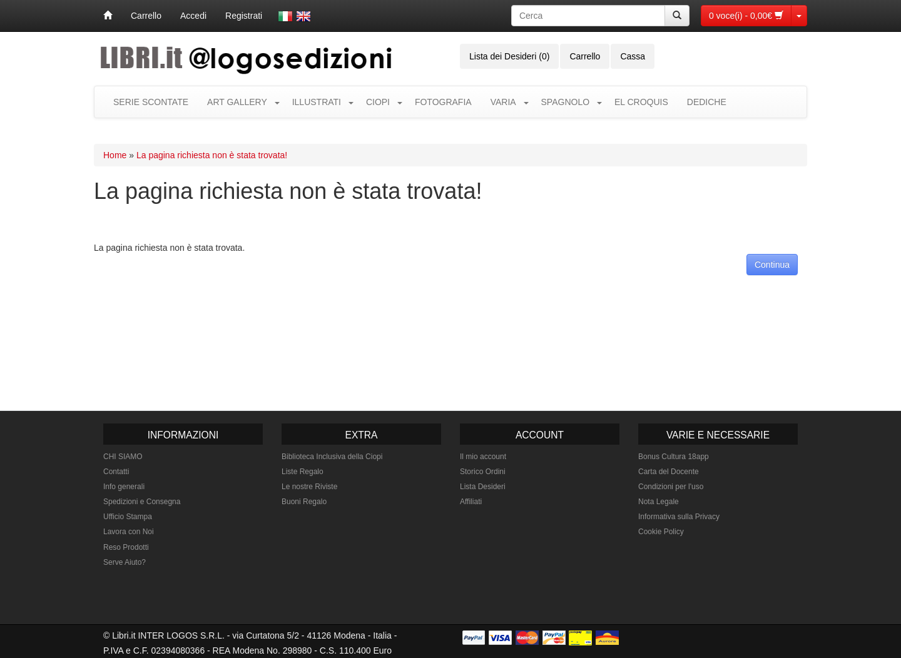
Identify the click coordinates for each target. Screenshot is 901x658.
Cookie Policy (661, 531)
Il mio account (483, 456)
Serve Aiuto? (124, 562)
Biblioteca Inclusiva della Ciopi (332, 456)
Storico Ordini (483, 471)
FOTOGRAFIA (443, 102)
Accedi (193, 16)
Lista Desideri (483, 486)
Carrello (146, 16)
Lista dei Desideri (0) (509, 56)
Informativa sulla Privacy (679, 516)
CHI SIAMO (123, 456)
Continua (772, 265)
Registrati (243, 16)
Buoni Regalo (304, 501)
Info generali (124, 486)
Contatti (116, 471)
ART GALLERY (237, 102)
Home (114, 155)
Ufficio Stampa (127, 516)
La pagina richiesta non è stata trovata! (211, 155)
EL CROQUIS (641, 102)
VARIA (503, 102)
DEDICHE (706, 102)
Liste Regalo (302, 471)
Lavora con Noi (128, 531)
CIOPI (378, 102)
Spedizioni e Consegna (141, 501)
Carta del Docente (668, 471)
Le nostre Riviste (309, 486)
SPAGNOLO (565, 102)
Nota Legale (658, 501)
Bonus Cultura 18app (673, 456)
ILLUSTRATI (316, 102)
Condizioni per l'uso (670, 486)
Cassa (632, 56)
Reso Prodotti (126, 547)
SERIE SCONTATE (150, 102)
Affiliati (471, 501)
